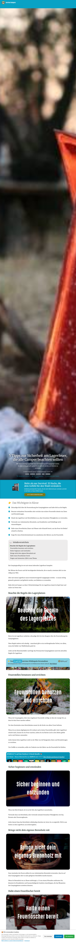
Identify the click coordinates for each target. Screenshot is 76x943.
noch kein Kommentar (41, 471)
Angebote (46, 6)
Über (53, 6)
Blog (39, 6)
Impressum (27, 940)
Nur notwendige (48, 936)
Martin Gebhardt (28, 471)
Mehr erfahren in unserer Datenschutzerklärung (12, 940)
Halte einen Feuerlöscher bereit (20, 556)
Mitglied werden (29, 6)
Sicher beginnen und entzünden (20, 551)
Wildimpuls (18, 6)
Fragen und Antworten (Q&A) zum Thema (23, 558)
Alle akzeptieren (69, 936)
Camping (34, 471)
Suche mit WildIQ (63, 6)
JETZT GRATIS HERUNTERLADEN (35, 494)
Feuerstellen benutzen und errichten (21, 548)
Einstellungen (59, 936)
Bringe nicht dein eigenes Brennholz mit (23, 553)
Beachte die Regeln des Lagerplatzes (22, 546)
